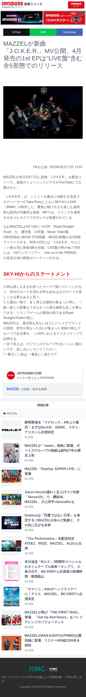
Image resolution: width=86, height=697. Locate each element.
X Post (16, 32)
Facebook (69, 32)
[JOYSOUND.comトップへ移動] (76, 5)
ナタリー (20, 7)
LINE (43, 32)
